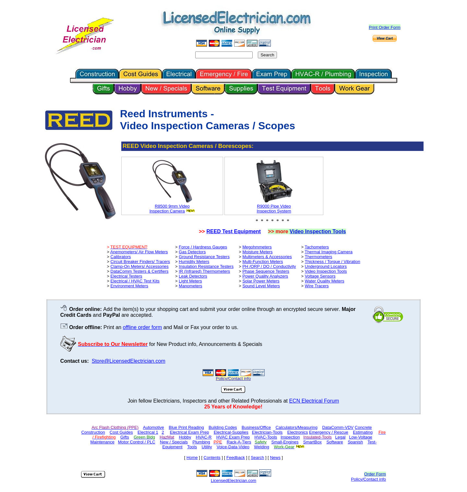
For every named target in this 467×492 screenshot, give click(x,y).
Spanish (355, 442)
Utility (207, 446)
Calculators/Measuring (296, 427)
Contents (212, 457)
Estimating (363, 432)
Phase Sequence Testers (265, 271)
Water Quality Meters (324, 281)
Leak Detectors (193, 276)
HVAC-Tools (266, 437)
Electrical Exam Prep (189, 432)
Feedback (235, 457)
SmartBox (312, 442)
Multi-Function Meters (262, 261)
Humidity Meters (194, 261)
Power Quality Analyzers (265, 276)
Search (257, 457)
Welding (261, 446)
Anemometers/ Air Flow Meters (139, 251)
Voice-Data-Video (233, 446)
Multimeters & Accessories (267, 256)
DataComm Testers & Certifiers (140, 271)
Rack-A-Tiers (239, 442)
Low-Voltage (360, 437)
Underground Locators (326, 266)
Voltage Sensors (320, 276)
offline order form (142, 327)
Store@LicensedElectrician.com (128, 361)
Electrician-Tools (267, 432)
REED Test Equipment (233, 231)
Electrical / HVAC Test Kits (135, 281)
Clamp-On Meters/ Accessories (140, 266)
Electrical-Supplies (231, 432)
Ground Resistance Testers (204, 256)
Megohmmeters (256, 247)
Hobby (185, 437)
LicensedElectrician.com (233, 480)
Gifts (124, 437)
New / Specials (174, 442)
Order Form (375, 474)
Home (192, 457)
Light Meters (190, 281)
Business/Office (256, 427)
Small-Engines (285, 442)
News (275, 457)
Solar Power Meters (260, 281)
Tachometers (317, 247)
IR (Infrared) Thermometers (204, 271)
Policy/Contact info (368, 479)
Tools (192, 446)
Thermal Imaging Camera (329, 251)
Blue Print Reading (186, 427)
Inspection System (274, 211)
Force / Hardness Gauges (203, 247)
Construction (93, 432)
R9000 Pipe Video (274, 206)
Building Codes (223, 427)
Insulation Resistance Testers (206, 266)
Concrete (363, 427)
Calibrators (121, 256)
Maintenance (102, 442)
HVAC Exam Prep (233, 437)
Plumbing (201, 442)
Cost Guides (121, 432)
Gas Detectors (192, 251)
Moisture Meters (257, 251)
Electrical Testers (126, 276)
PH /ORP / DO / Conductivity (269, 266)
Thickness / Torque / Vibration (332, 261)
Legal (340, 437)
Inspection (160, 211)
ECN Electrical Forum (314, 401)
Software (334, 442)
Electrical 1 (148, 432)
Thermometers (318, 256)
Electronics (297, 432)
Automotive (153, 427)
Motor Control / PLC (136, 442)
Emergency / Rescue (328, 432)
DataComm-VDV (337, 427)
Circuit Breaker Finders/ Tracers (140, 261)
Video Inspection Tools (318, 231)
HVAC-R (204, 437)
